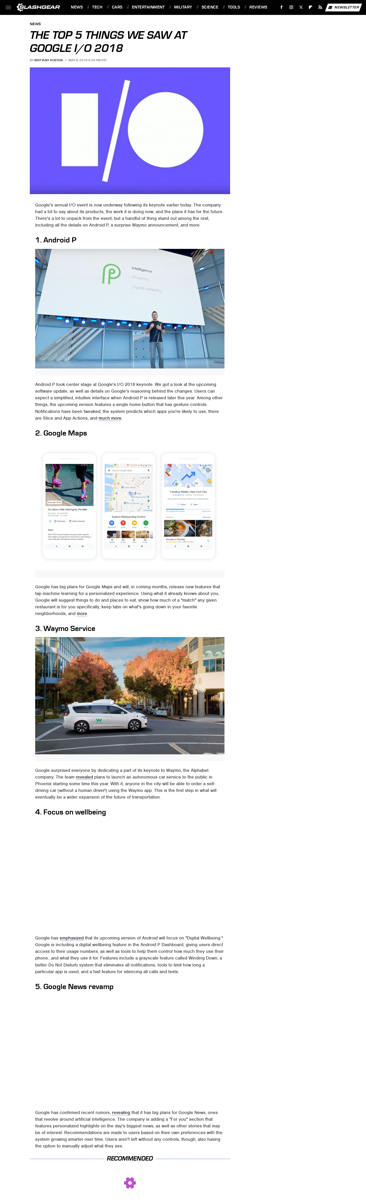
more (82, 613)
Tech (97, 7)
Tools (234, 7)
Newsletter (343, 7)
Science (210, 7)
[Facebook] (281, 7)
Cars (117, 7)
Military (183, 7)
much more (110, 418)
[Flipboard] (310, 7)
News (77, 7)
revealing (121, 1112)
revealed (84, 777)
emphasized (72, 938)
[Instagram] (291, 7)
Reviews (258, 7)
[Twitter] (301, 7)
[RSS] (320, 7)
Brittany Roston (48, 60)
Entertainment (148, 7)
